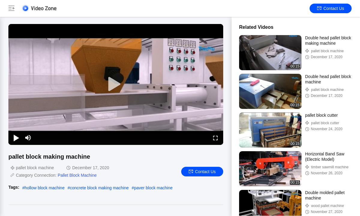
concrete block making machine (99, 187)
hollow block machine (44, 187)
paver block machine (153, 187)
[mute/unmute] (28, 137)
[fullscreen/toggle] (215, 137)
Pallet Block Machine (77, 175)
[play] (115, 84)
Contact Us (330, 8)
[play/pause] (16, 137)
